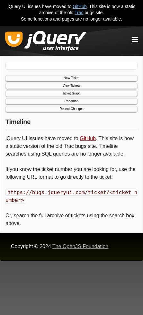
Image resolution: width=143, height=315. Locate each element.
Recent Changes (71, 109)
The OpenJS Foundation (80, 246)
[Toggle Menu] (135, 39)
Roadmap (71, 101)
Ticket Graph (71, 93)
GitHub (80, 6)
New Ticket (71, 78)
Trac (79, 12)
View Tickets (71, 85)
